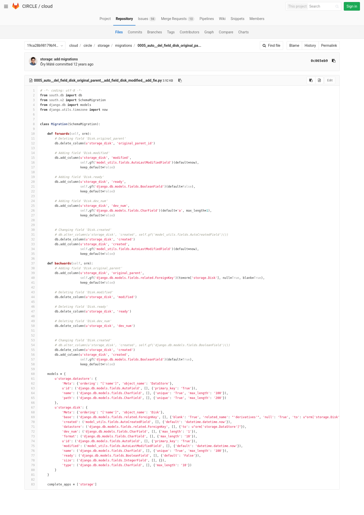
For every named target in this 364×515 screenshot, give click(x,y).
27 (31, 215)
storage (103, 45)
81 (31, 475)
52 (31, 335)
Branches (154, 32)
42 (31, 287)
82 (31, 479)
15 (31, 158)
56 (31, 354)
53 (31, 340)
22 (31, 191)
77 (31, 455)
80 (31, 470)
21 (31, 186)
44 (31, 297)
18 (31, 172)
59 (31, 369)
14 (31, 153)
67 (31, 407)
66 (31, 403)
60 (31, 374)
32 (31, 239)
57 (31, 359)
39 (31, 273)
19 (31, 177)
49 (31, 321)
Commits (135, 32)
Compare (226, 32)
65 (31, 398)
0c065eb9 (319, 61)
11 (31, 138)
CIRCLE (29, 6)
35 (31, 254)
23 (31, 196)
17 (31, 167)
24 (31, 201)
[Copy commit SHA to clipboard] (333, 60)
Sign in (352, 6)
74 (31, 441)
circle (88, 45)
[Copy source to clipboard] (311, 80)
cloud (47, 6)
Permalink (329, 45)
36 (31, 258)
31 (31, 234)
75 (31, 446)
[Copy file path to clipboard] (180, 80)
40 (31, 278)
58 (31, 364)
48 (31, 316)
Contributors (189, 32)
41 (31, 282)
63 (31, 388)
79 (31, 465)
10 (31, 134)
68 (31, 412)
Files (119, 32)
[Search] (324, 6)
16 (31, 162)
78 (31, 460)
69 (31, 417)
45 (31, 302)
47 (31, 311)
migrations (123, 45)
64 (31, 393)
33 (31, 244)
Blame (294, 45)
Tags (171, 32)
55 (31, 350)
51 (31, 330)
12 (31, 143)
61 (31, 378)
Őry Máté (47, 64)
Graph (209, 32)
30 (31, 230)
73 (31, 436)
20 (31, 182)
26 (31, 210)
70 (31, 422)
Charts (243, 32)
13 (31, 148)
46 (31, 306)
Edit (330, 80)
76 (31, 451)
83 (31, 484)
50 (31, 326)
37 (31, 263)
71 (31, 427)
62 (31, 383)
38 (31, 268)
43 (31, 292)
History (310, 45)
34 (31, 249)
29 (31, 225)
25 (31, 206)
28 (31, 220)
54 (31, 345)
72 (31, 431)
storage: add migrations (59, 59)
